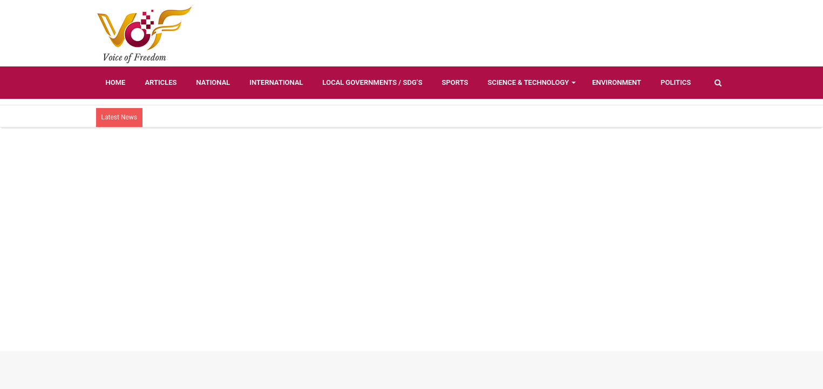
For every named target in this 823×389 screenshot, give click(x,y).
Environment (616, 82)
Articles (160, 82)
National (213, 82)
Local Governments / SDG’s (373, 82)
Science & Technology (528, 82)
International (276, 82)
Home (116, 82)
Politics (676, 82)
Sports (455, 82)
